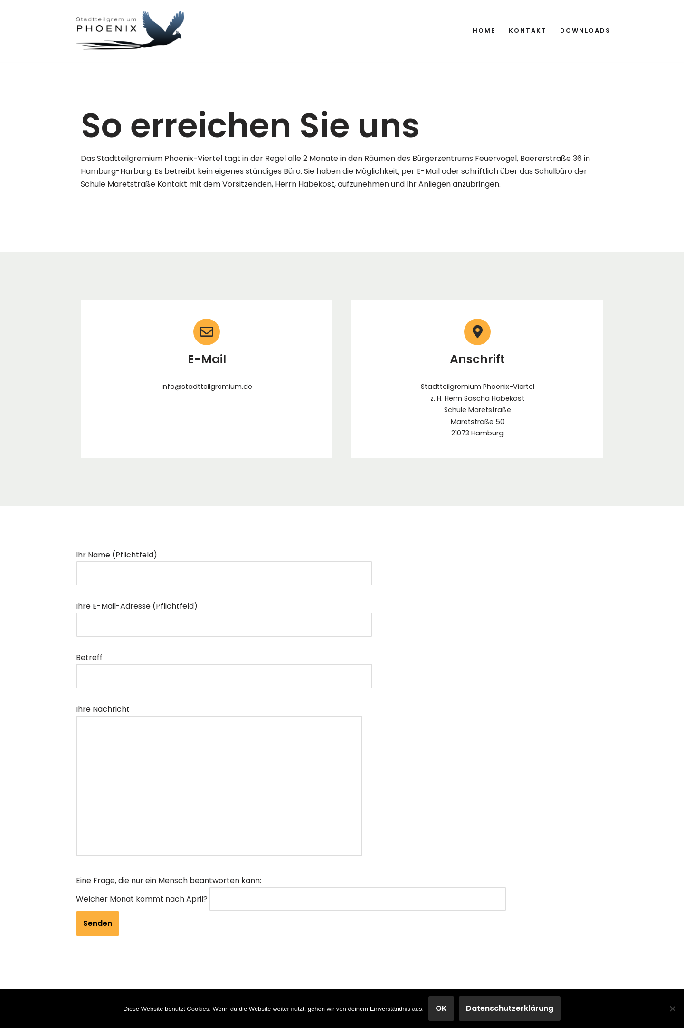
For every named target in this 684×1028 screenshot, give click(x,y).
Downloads (585, 30)
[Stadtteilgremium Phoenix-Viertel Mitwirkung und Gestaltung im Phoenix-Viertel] (130, 31)
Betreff (224, 666)
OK (441, 1008)
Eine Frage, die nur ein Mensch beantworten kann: (168, 880)
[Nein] (672, 1008)
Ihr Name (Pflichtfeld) (224, 564)
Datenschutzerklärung (509, 1008)
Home (484, 30)
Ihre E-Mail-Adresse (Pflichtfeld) (224, 615)
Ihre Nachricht (219, 781)
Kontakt (528, 30)
